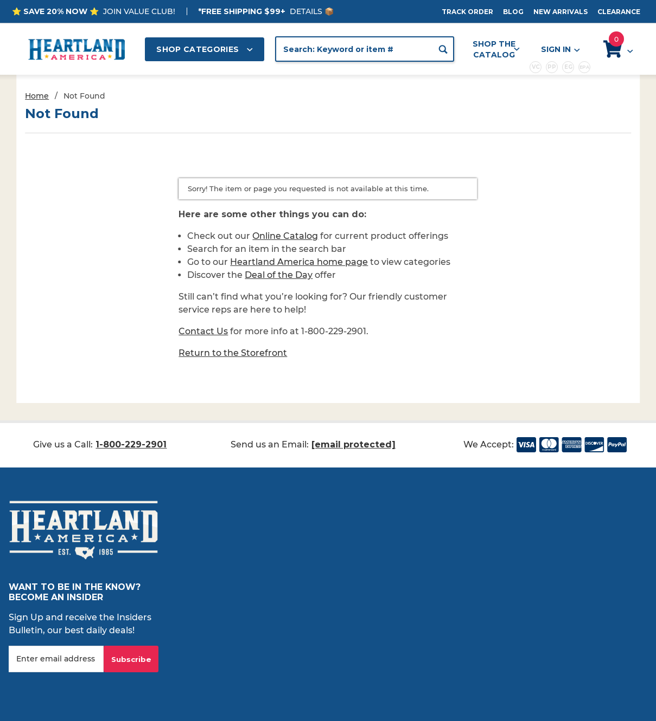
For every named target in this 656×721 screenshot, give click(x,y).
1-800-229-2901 (131, 444)
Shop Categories (204, 49)
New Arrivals (560, 12)
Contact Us (203, 331)
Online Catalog (285, 236)
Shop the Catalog (496, 49)
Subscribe (131, 659)
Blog (513, 12)
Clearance (618, 12)
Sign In (560, 49)
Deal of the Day (279, 275)
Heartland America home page (299, 262)
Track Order (467, 12)
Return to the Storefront (233, 353)
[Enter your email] (56, 659)
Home (37, 96)
